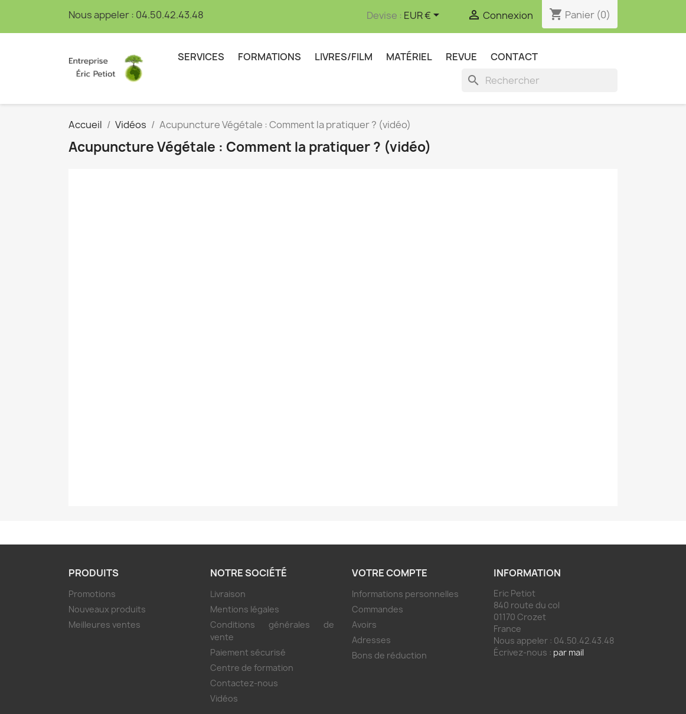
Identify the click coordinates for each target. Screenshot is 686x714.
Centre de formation (251, 667)
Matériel (409, 56)
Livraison (228, 593)
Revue (461, 56)
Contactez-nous (244, 683)
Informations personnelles (405, 593)
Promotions (92, 593)
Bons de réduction (389, 655)
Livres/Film (344, 56)
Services (201, 56)
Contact (514, 56)
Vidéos (224, 698)
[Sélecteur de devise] (423, 16)
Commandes (377, 609)
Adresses (371, 639)
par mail (568, 652)
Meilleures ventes (104, 624)
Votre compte (389, 572)
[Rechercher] (540, 80)
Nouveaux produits (107, 609)
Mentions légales (244, 609)
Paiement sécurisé (248, 652)
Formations (269, 56)
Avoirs (364, 624)
